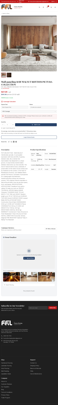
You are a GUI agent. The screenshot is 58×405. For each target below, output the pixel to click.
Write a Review (51, 228)
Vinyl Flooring (5, 368)
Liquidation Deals (6, 374)
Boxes (31, 104)
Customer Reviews (6, 384)
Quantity (3, 122)
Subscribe (53, 307)
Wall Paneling (5, 371)
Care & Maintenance (36, 374)
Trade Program (5, 397)
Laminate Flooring (6, 365)
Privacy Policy (5, 395)
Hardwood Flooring (6, 363)
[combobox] (29, 111)
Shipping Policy (34, 365)
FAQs (31, 371)
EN (53, 1)
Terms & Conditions (6, 392)
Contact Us (33, 363)
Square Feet (4, 104)
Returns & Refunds (35, 368)
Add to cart (36, 124)
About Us (4, 381)
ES (56, 1)
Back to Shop (5, 13)
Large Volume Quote (29, 137)
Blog (2, 389)
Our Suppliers (5, 387)
